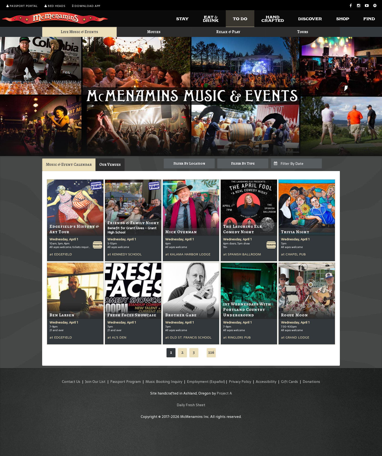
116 (211, 352)
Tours (302, 32)
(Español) (217, 382)
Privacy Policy (240, 382)
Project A (224, 393)
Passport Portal (22, 6)
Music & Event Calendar (69, 164)
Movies (154, 32)
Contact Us (71, 382)
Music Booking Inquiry (164, 382)
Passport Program (125, 382)
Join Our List (95, 382)
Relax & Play (228, 32)
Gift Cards (289, 382)
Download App (86, 6)
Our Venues (110, 164)
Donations (311, 382)
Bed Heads (55, 6)
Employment (198, 382)
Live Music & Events (79, 32)
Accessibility (266, 382)
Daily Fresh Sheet (191, 405)
